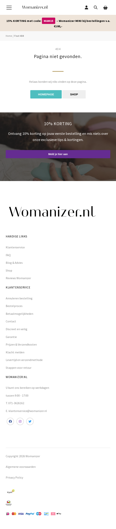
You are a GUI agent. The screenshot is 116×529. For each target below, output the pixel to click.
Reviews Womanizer (18, 278)
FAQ (8, 255)
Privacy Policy (14, 477)
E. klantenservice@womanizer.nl (26, 411)
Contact (11, 321)
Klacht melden (15, 352)
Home (9, 35)
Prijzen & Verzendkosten (21, 344)
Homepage (46, 94)
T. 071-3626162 (15, 403)
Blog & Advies (14, 262)
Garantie (11, 337)
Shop (74, 94)
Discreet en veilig (16, 329)
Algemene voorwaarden (21, 467)
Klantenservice (15, 247)
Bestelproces (14, 306)
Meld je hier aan (58, 154)
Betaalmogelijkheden (19, 314)
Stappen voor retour (18, 367)
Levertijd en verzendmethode (24, 360)
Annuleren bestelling (19, 298)
